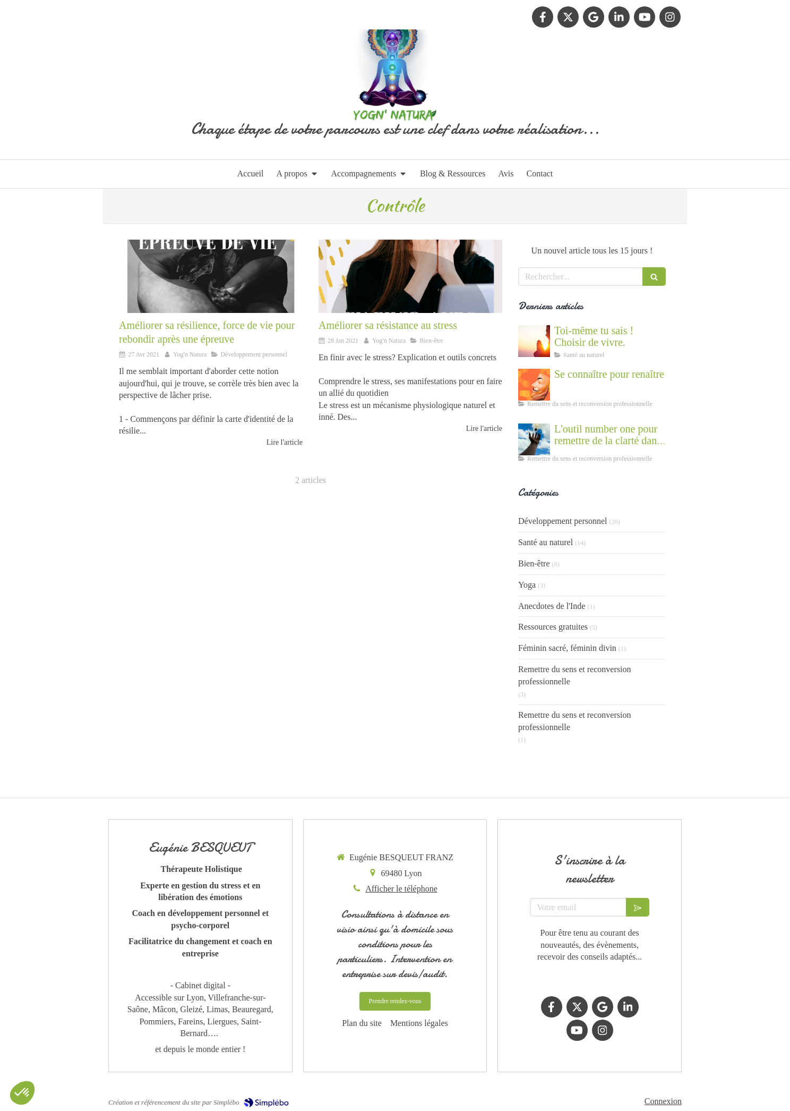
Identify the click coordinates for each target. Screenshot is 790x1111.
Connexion (663, 1101)
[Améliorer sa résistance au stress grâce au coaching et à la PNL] (410, 276)
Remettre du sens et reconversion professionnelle (574, 675)
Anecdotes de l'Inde (551, 605)
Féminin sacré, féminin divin (567, 647)
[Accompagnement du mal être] (534, 439)
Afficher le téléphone (401, 888)
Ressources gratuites (553, 626)
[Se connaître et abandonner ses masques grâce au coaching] (534, 385)
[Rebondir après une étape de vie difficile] (211, 276)
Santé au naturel (545, 542)
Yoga (527, 584)
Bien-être (534, 563)
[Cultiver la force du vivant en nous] (534, 341)
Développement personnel (562, 520)
